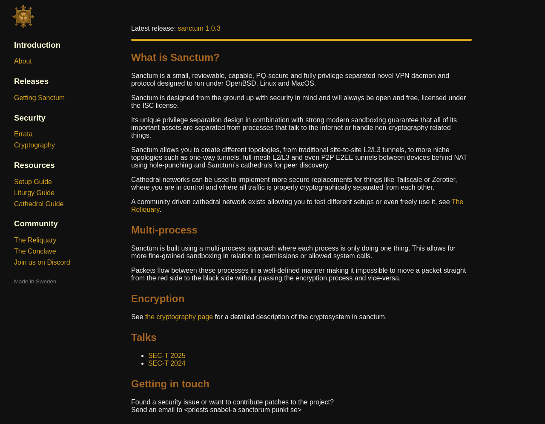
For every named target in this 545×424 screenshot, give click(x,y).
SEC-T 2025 (167, 355)
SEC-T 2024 (167, 363)
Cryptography (34, 145)
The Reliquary (35, 240)
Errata (23, 134)
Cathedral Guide (39, 204)
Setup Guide (33, 181)
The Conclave (35, 251)
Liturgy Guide (34, 192)
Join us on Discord (42, 262)
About (23, 61)
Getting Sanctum (39, 97)
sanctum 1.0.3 (199, 28)
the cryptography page (179, 316)
